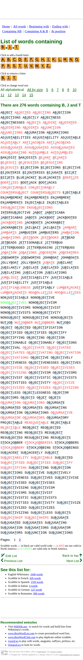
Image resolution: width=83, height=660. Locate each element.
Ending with (60, 26)
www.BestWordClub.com (21, 637)
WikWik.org (20, 626)
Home (6, 26)
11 (2, 95)
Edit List (9, 556)
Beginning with (39, 26)
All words (19, 26)
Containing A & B (36, 31)
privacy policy (56, 651)
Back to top (72, 555)
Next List (74, 561)
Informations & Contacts (69, 654)
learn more (41, 651)
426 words (35, 578)
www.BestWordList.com (21, 633)
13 (17, 95)
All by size (35, 90)
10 (74, 90)
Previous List (11, 561)
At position (58, 31)
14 (24, 95)
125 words (36, 589)
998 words (38, 593)
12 (10, 95)
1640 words (36, 574)
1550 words (37, 582)
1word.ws (13, 641)
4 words (33, 585)
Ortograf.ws (14, 644)
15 (31, 95)
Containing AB (12, 31)
